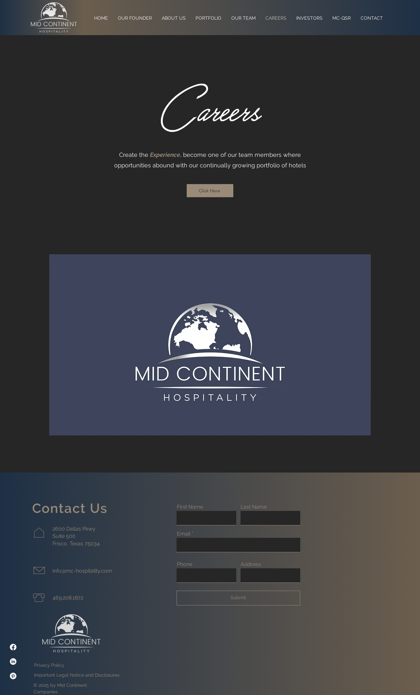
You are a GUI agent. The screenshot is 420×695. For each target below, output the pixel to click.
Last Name (254, 507)
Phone (184, 564)
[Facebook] (13, 647)
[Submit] (238, 598)
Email (183, 534)
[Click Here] (210, 190)
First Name (190, 507)
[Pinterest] (13, 676)
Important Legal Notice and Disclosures (76, 675)
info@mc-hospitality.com (82, 571)
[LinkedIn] (13, 661)
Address (251, 564)
